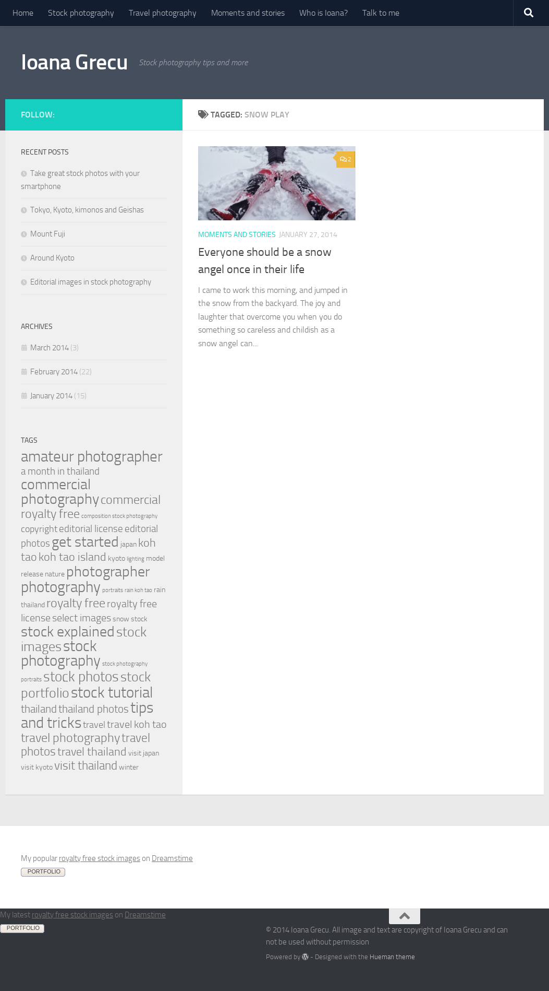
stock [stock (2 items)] (139, 619)
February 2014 (54, 371)
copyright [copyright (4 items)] (39, 529)
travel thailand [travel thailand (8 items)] (92, 752)
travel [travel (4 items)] (94, 724)
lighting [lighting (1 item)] (135, 559)
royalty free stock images (99, 858)
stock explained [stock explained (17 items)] (68, 631)
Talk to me (380, 13)
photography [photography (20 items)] (61, 587)
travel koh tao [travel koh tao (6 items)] (137, 724)
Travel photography (163, 13)
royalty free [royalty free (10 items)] (75, 603)
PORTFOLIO (44, 871)
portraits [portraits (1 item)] (112, 590)
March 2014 (49, 347)
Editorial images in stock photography (90, 282)
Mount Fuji (47, 234)
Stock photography (81, 13)
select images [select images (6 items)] (81, 617)
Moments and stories (248, 13)
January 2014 (51, 395)
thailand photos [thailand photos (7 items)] (93, 708)
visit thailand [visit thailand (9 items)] (85, 766)
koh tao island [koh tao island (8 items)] (72, 557)
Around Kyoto (52, 258)
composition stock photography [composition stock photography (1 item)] (119, 516)
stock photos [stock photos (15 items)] (81, 676)
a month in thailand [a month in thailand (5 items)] (60, 471)
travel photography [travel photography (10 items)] (70, 737)
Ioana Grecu (74, 62)
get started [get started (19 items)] (85, 541)
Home (23, 13)
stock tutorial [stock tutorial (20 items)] (112, 692)
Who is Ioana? (323, 13)
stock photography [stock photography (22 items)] (61, 653)
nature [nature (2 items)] (55, 574)
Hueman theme (392, 957)
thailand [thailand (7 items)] (39, 708)
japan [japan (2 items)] (128, 544)
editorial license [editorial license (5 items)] (91, 529)
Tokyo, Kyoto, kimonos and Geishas (87, 210)
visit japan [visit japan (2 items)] (143, 753)
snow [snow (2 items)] (121, 619)
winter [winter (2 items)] (129, 767)
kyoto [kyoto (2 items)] (116, 558)
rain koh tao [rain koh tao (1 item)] (138, 590)
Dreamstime (172, 858)
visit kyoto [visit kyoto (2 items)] (37, 767)
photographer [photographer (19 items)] (108, 571)
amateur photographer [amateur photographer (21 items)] (92, 456)
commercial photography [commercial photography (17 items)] (60, 492)
